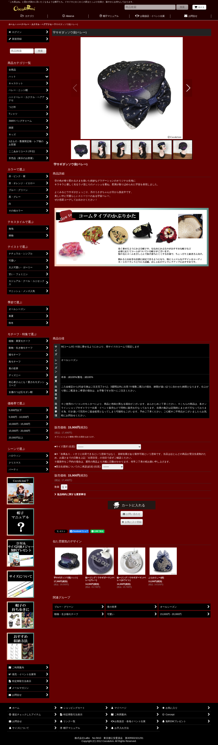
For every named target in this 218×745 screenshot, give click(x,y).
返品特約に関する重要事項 (70, 494)
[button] (75, 88)
